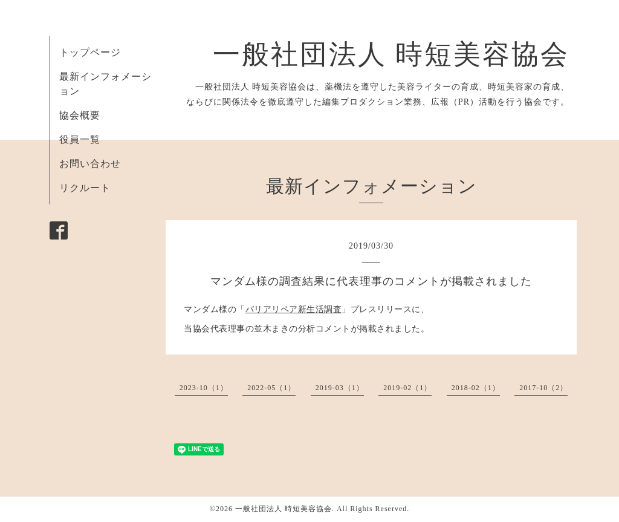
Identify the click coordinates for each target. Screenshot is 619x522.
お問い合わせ (90, 163)
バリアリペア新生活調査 (293, 309)
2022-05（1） (271, 387)
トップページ (90, 52)
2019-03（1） (340, 387)
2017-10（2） (543, 387)
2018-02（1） (476, 387)
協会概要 (79, 115)
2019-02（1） (407, 387)
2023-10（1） (204, 387)
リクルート (85, 188)
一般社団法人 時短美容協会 (391, 54)
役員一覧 (79, 139)
